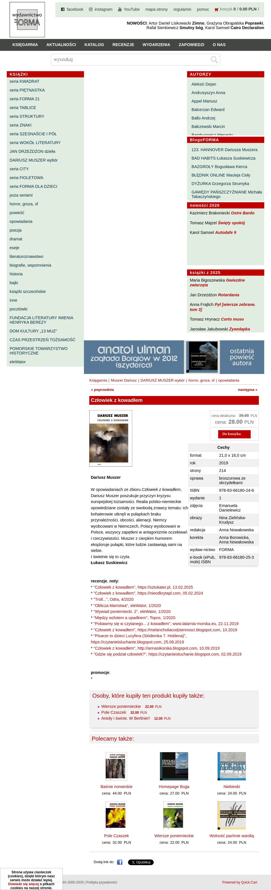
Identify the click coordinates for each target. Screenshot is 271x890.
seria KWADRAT (25, 81)
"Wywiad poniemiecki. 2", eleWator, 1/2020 (132, 611)
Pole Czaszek (113, 712)
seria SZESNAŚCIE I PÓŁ (33, 134)
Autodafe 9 (225, 232)
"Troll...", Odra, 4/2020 (114, 599)
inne (13, 300)
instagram (103, 9)
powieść (17, 212)
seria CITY (19, 169)
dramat (16, 239)
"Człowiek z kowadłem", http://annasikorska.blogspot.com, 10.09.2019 (157, 648)
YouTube (132, 9)
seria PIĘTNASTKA (27, 90)
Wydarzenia (156, 44)
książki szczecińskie (28, 291)
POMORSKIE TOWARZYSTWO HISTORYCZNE (39, 350)
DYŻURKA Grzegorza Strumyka (220, 183)
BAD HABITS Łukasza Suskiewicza (223, 158)
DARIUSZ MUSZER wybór (34, 160)
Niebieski (232, 786)
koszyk (226, 9)
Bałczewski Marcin (208, 126)
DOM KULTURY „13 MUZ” (33, 331)
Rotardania (228, 295)
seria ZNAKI (21, 125)
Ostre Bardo (242, 213)
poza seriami (21, 195)
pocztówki (18, 309)
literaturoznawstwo (26, 256)
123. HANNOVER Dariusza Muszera (225, 149)
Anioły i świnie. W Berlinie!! (125, 718)
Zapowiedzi (191, 44)
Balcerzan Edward (208, 109)
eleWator (18, 362)
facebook (75, 9)
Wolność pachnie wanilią (231, 836)
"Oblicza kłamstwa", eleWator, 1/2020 (127, 605)
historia (16, 274)
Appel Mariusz (204, 101)
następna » (247, 390)
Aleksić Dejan (204, 84)
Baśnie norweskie (117, 786)
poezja (15, 230)
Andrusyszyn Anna (208, 92)
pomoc (203, 9)
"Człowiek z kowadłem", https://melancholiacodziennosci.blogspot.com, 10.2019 (165, 630)
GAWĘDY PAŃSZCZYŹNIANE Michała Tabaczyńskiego (227, 194)
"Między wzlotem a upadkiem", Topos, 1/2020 (134, 617)
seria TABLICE (23, 107)
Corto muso (232, 319)
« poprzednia (102, 390)
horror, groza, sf (24, 204)
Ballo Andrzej (203, 118)
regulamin (182, 9)
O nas (219, 44)
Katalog (94, 44)
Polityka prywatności (101, 882)
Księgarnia (25, 44)
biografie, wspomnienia (30, 265)
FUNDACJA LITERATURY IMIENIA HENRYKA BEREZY (41, 320)
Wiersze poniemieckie (121, 706)
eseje (14, 247)
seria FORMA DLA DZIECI (33, 186)
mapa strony (157, 9)
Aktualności (61, 44)
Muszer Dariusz (124, 380)
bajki (14, 282)
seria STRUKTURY (27, 116)
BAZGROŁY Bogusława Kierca (219, 166)
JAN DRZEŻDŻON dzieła (32, 151)
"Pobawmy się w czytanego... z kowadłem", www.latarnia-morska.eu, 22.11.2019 (166, 623)
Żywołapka (239, 329)
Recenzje (123, 44)
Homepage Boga (174, 786)
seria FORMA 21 (25, 99)
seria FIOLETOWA (26, 177)
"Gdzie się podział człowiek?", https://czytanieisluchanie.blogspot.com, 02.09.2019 (168, 654)
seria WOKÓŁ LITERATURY (35, 142)
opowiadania (21, 221)
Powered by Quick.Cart (239, 882)
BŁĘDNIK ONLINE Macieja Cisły (221, 175)
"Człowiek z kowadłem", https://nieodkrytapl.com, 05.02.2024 (148, 593)
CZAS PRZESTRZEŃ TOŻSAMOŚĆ (42, 340)
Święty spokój (231, 223)
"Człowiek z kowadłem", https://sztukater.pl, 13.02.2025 (143, 587)
